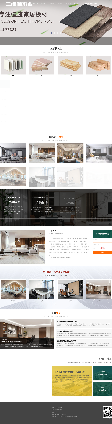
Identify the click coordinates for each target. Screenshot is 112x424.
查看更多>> (4, 122)
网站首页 (35, 3)
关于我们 (43, 3)
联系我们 (76, 3)
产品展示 (52, 3)
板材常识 (60, 3)
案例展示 (68, 3)
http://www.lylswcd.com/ (60, 414)
